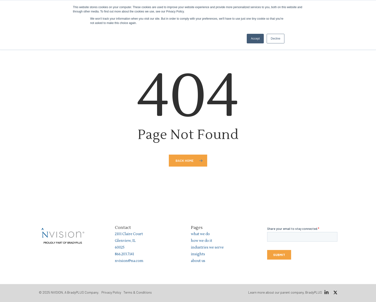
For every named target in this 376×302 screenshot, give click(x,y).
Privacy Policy (111, 292)
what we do (200, 234)
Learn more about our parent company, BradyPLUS (285, 292)
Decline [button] (275, 38)
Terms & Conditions (137, 292)
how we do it (201, 240)
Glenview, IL (125, 240)
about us (198, 261)
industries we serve (207, 247)
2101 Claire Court (129, 234)
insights (198, 254)
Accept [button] (255, 38)
